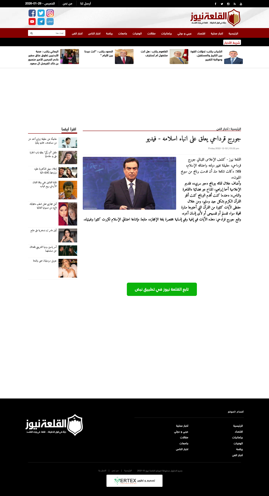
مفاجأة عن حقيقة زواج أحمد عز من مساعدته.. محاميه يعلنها (42, 141)
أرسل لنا (85, 2)
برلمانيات (166, 32)
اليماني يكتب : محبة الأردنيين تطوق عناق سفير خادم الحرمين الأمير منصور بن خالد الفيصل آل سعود (43, 56)
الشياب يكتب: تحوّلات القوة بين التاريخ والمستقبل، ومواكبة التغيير (206, 54)
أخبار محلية (217, 32)
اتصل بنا (102, 470)
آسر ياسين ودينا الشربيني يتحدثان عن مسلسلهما (43, 249)
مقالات (151, 32)
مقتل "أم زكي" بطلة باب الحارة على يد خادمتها (43, 154)
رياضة (109, 32)
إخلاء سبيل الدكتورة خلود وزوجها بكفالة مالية (45, 170)
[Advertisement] (134, 94)
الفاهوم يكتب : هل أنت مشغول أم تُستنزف (154, 52)
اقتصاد (201, 32)
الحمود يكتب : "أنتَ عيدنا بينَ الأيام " (98, 52)
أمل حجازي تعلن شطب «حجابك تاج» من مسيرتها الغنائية (43, 206)
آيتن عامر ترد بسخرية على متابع (43, 230)
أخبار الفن (77, 32)
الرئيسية (233, 32)
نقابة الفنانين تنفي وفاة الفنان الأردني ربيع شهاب (45, 184)
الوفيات (137, 32)
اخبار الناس (94, 32)
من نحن (67, 2)
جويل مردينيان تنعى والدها (45, 261)
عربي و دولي (184, 32)
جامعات (122, 32)
